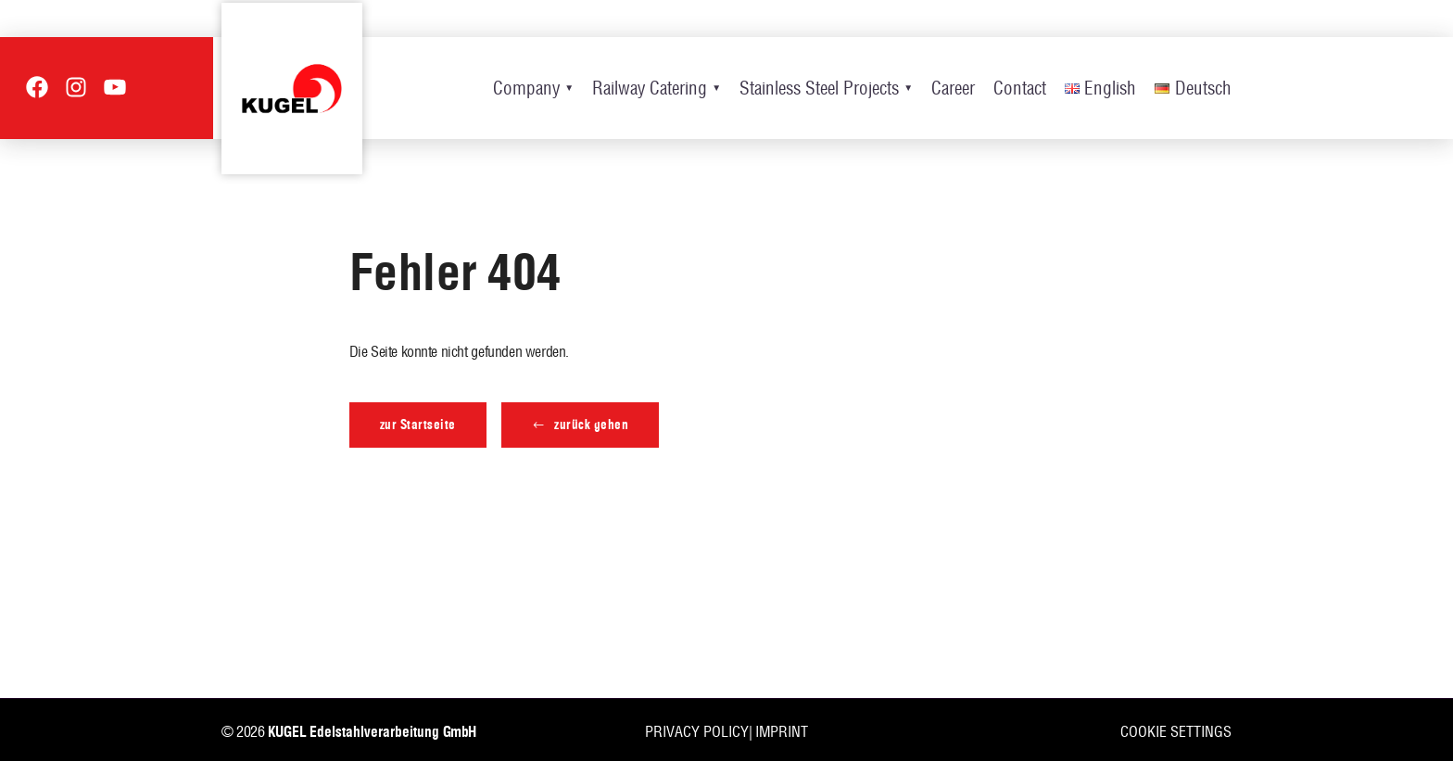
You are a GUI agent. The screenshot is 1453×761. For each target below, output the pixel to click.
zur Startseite (418, 424)
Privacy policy (697, 731)
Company (526, 88)
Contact (1019, 88)
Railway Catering (649, 88)
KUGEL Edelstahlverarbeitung (353, 732)
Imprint (781, 731)
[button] (580, 425)
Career (953, 88)
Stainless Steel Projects (819, 88)
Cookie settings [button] (1176, 731)
